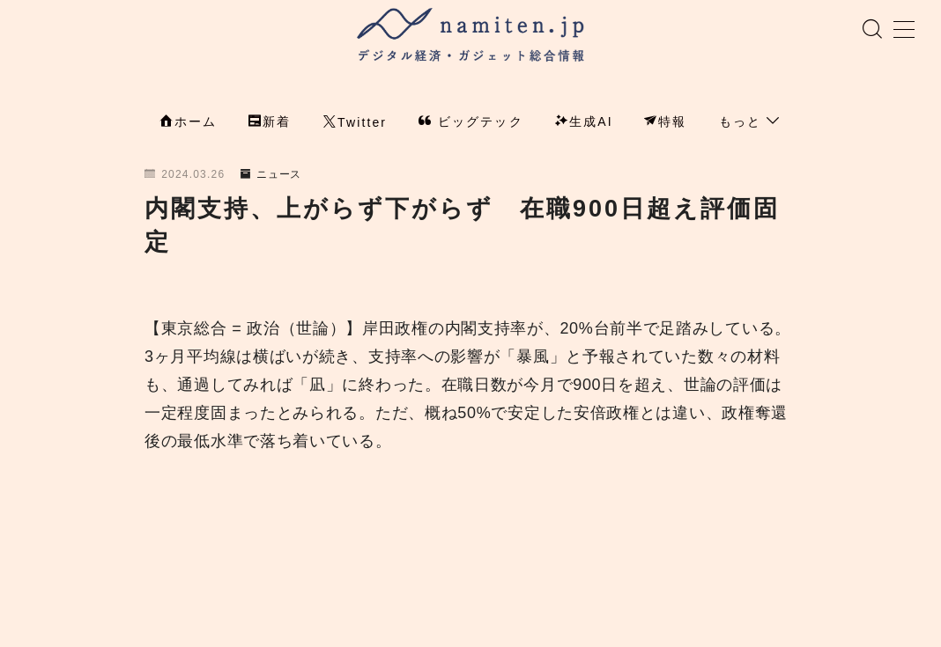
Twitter (355, 124)
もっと (750, 123)
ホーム (188, 123)
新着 (269, 123)
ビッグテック (471, 123)
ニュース (272, 176)
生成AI (584, 123)
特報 (665, 123)
